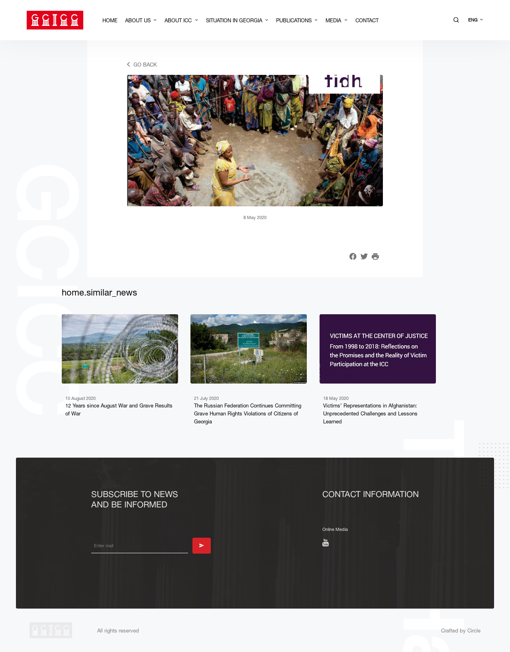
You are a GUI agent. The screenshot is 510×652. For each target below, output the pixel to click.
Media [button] (334, 20)
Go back (145, 64)
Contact (367, 20)
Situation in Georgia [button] (235, 20)
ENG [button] (473, 20)
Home (110, 20)
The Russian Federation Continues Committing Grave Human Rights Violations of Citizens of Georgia (247, 413)
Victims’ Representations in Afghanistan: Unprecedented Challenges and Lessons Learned (370, 413)
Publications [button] (294, 20)
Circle (473, 630)
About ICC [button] (179, 20)
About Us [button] (138, 20)
